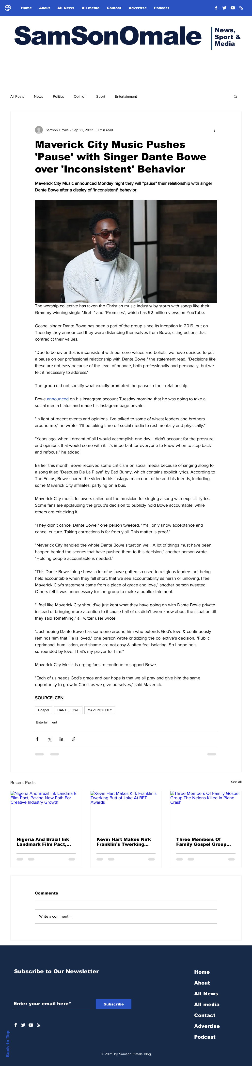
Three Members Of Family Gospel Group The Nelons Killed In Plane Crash (201, 842)
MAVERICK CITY (100, 710)
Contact (204, 1015)
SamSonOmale (107, 36)
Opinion (80, 96)
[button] (235, 96)
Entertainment (126, 96)
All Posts (17, 96)
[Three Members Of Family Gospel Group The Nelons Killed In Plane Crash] (205, 811)
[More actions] (214, 130)
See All (236, 782)
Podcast (205, 1037)
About (202, 983)
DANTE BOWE (68, 710)
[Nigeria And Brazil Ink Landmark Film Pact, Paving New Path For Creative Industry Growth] (46, 811)
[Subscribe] (113, 1004)
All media (207, 1004)
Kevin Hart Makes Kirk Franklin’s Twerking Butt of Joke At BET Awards (123, 842)
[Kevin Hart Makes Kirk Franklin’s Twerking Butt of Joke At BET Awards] (126, 811)
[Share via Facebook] (37, 739)
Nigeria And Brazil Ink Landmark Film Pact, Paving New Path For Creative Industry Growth (42, 842)
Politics (58, 96)
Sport (100, 96)
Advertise (207, 1026)
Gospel (43, 710)
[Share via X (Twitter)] (49, 739)
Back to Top (7, 1044)
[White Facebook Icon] (15, 1025)
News (38, 96)
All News (206, 993)
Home (202, 972)
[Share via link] (73, 739)
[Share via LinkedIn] (61, 739)
